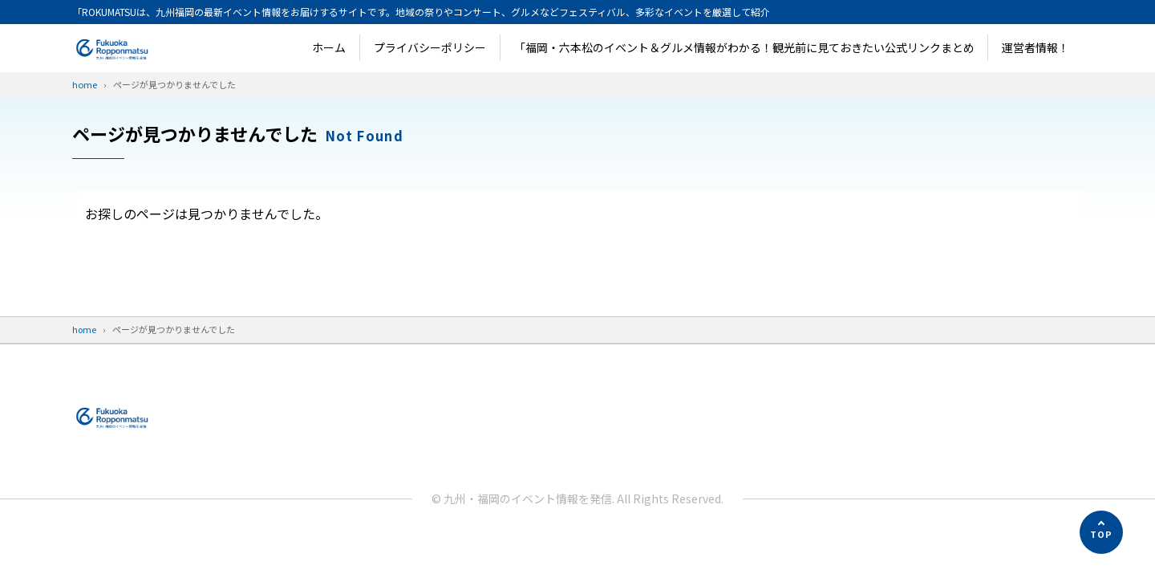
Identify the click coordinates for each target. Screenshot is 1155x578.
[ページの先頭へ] (1101, 532)
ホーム (329, 47)
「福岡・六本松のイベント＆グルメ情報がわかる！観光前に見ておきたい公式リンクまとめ (744, 47)
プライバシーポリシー (430, 47)
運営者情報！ (1035, 47)
